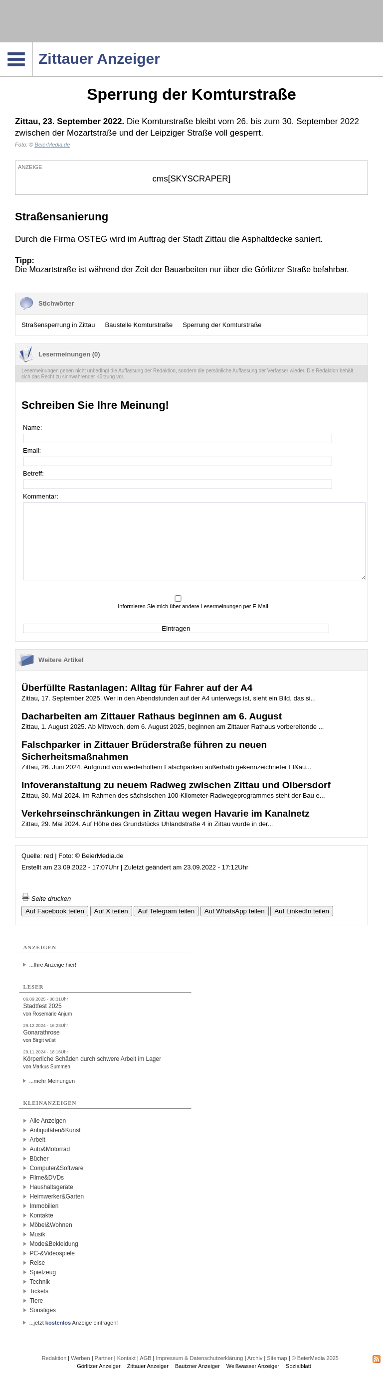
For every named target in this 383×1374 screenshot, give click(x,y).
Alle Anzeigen (47, 1120)
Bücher (38, 1158)
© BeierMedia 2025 (315, 1358)
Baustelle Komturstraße (139, 325)
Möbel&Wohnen (50, 1224)
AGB (145, 1358)
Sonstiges (42, 1310)
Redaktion (54, 1358)
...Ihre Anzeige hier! (52, 964)
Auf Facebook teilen (54, 911)
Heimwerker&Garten (56, 1196)
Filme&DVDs (46, 1177)
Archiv (255, 1358)
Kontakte (41, 1215)
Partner (104, 1358)
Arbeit (37, 1139)
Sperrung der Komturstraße (222, 325)
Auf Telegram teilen (166, 911)
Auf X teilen (111, 911)
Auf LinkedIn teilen (301, 911)
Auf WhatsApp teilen (234, 911)
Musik (37, 1234)
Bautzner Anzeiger (197, 1366)
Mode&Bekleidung (53, 1243)
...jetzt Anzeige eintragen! (73, 1322)
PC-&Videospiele (52, 1253)
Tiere (36, 1300)
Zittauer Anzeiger (148, 1366)
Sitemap (277, 1358)
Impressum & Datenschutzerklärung (199, 1358)
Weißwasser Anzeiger (252, 1366)
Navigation (32, 45)
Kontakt (126, 1358)
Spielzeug (42, 1272)
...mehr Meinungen (52, 1080)
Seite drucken (46, 898)
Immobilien (43, 1205)
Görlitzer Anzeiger (98, 1366)
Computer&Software (56, 1168)
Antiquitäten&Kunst (54, 1130)
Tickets (38, 1291)
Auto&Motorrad (49, 1149)
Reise (37, 1262)
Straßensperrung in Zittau (58, 325)
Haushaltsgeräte (51, 1187)
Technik (39, 1281)
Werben (80, 1358)
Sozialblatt (298, 1366)
